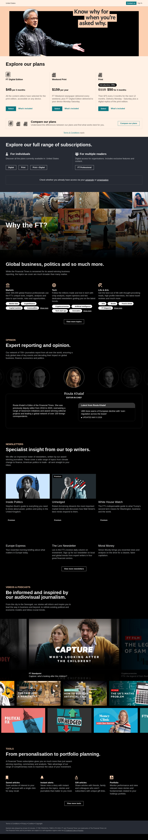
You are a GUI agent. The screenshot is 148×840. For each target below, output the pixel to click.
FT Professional (84, 167)
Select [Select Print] (103, 109)
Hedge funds (34, 620)
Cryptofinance (29, 304)
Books (113, 304)
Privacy (24, 824)
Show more (44, 308)
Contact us (131, 3)
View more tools (74, 803)
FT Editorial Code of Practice (73, 830)
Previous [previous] (56, 377)
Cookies (31, 824)
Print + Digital (39, 167)
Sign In (139, 3)
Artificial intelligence (83, 306)
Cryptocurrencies (62, 306)
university (89, 180)
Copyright (38, 824)
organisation (102, 180)
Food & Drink (127, 304)
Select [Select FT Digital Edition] (11, 109)
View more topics (74, 322)
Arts (103, 304)
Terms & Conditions (71, 133)
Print (23, 167)
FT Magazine (106, 308)
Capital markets (15, 308)
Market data (13, 304)
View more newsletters (74, 569)
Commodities (32, 308)
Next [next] (91, 377)
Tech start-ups (60, 311)
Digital (11, 167)
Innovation (76, 311)
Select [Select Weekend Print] (57, 109)
